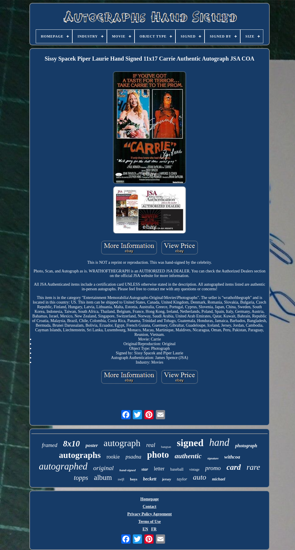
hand (219, 442)
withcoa (232, 457)
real (150, 445)
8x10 (71, 443)
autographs (80, 455)
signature (213, 458)
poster (92, 445)
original (103, 468)
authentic (188, 456)
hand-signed (128, 470)
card (233, 467)
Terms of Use (149, 521)
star (144, 469)
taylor (182, 479)
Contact (149, 506)
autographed (63, 466)
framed (49, 445)
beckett (149, 478)
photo (158, 455)
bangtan (166, 446)
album (103, 477)
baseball (177, 469)
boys (133, 479)
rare (253, 467)
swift (121, 479)
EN (145, 529)
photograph (246, 445)
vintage (194, 469)
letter (159, 469)
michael (218, 479)
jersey (166, 479)
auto (199, 477)
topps (81, 477)
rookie (113, 457)
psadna (133, 457)
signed (190, 442)
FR (154, 529)
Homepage (149, 499)
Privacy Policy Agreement (149, 514)
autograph (122, 443)
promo (213, 468)
